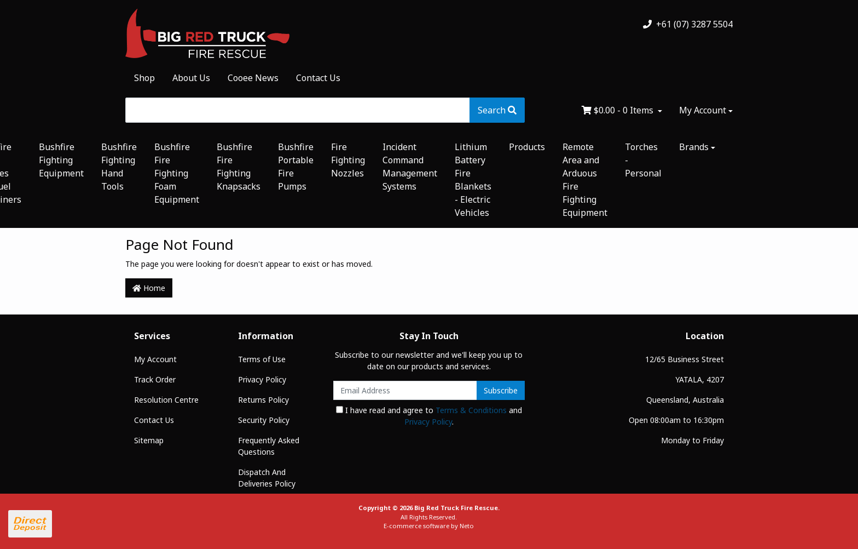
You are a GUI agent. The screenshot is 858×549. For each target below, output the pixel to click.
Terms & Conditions (471, 410)
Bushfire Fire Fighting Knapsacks (238, 166)
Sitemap (149, 440)
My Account (155, 359)
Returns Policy (263, 399)
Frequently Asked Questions (268, 446)
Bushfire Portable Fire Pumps (296, 166)
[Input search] (297, 110)
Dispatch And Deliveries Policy (266, 478)
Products (527, 147)
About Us (191, 78)
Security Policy (263, 420)
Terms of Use (262, 359)
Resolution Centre (166, 399)
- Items (619, 110)
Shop (144, 78)
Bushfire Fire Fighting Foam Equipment (176, 173)
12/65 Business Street (684, 359)
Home (148, 288)
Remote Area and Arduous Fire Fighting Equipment (585, 180)
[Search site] (497, 110)
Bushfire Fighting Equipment (61, 160)
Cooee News (253, 78)
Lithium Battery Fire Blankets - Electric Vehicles (473, 180)
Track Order (155, 379)
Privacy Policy (262, 379)
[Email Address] (405, 390)
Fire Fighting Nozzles (348, 160)
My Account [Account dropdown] (702, 110)
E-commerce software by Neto (429, 526)
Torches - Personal (643, 160)
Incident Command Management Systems (409, 166)
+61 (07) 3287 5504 (688, 24)
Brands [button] (694, 147)
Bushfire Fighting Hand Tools (119, 166)
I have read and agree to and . (429, 416)
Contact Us (318, 78)
